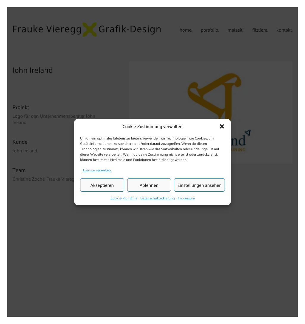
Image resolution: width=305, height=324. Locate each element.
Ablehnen (149, 185)
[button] (222, 126)
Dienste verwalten (97, 170)
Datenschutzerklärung (157, 198)
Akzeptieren (102, 185)
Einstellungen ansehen (199, 185)
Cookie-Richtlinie (124, 198)
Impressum (186, 198)
